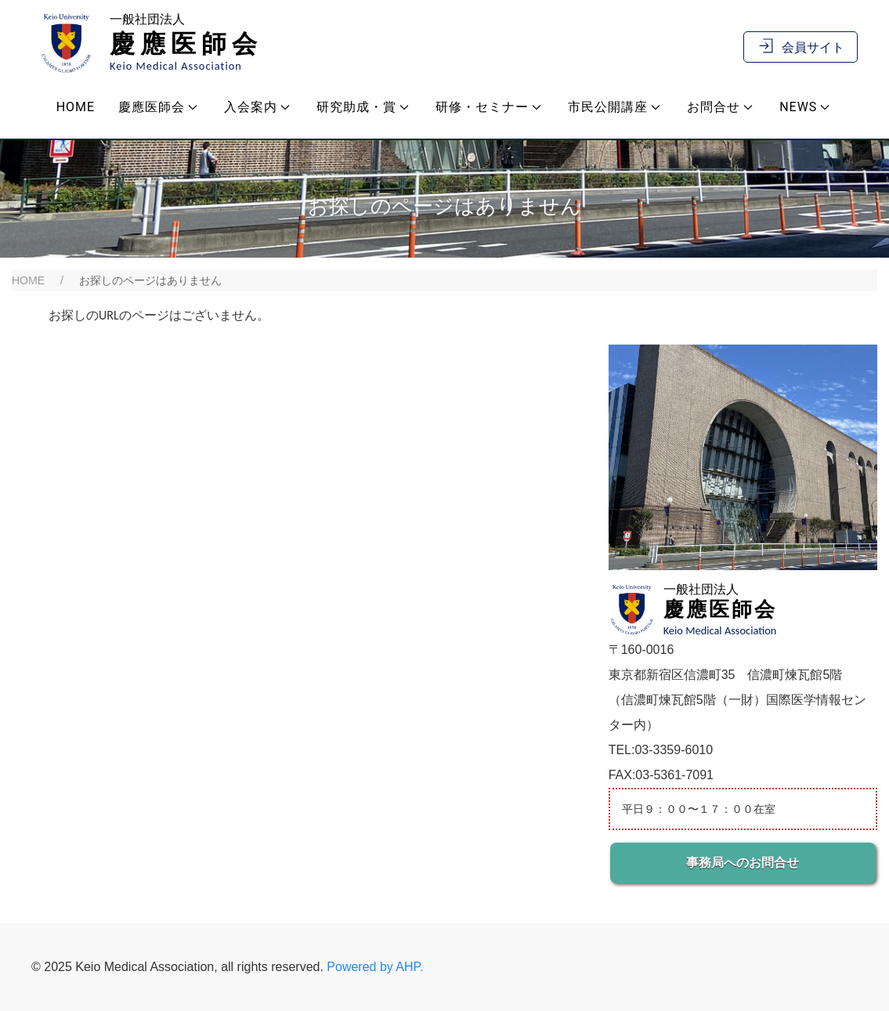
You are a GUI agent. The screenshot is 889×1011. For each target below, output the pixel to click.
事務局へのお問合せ (742, 862)
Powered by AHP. (375, 966)
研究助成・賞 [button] (362, 106)
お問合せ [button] (720, 106)
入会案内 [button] (257, 106)
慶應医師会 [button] (157, 106)
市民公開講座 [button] (614, 106)
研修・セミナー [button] (488, 106)
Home (75, 106)
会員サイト (800, 47)
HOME (28, 280)
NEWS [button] (804, 106)
